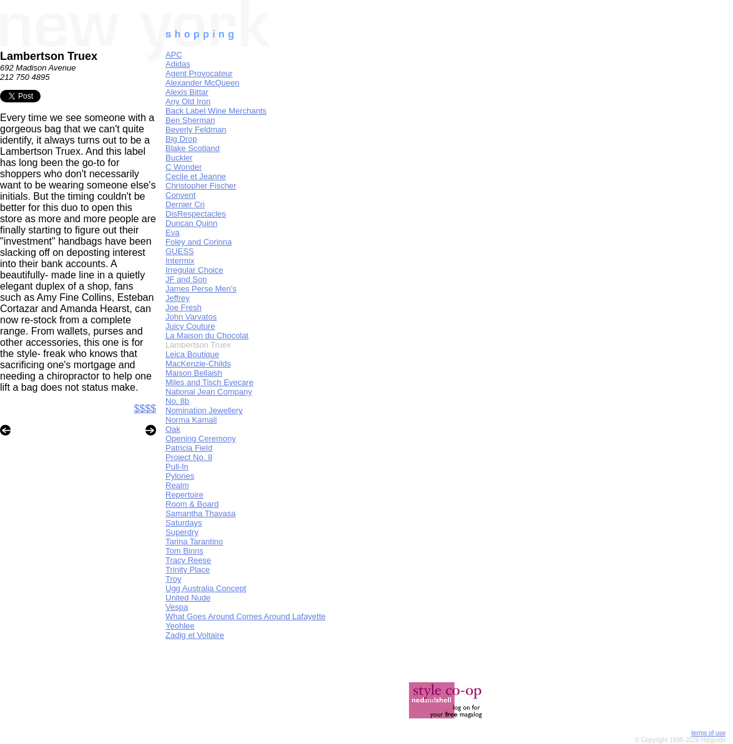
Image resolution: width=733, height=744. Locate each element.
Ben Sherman (190, 120)
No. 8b (177, 401)
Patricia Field (188, 448)
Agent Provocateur (199, 73)
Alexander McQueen (202, 82)
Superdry (182, 532)
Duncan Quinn (191, 223)
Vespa (176, 607)
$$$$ (145, 408)
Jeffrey (177, 298)
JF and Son (186, 279)
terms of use (708, 733)
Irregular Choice (194, 270)
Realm (177, 485)
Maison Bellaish (193, 373)
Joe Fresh (183, 307)
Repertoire (184, 494)
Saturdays (183, 522)
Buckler (178, 157)
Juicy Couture (190, 326)
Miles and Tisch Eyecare (209, 382)
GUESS (179, 251)
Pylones (179, 476)
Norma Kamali (191, 419)
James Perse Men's (201, 288)
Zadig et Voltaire (194, 635)
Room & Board (192, 504)
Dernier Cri (185, 204)
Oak (172, 429)
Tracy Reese (188, 560)
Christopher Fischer (200, 185)
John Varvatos (191, 316)
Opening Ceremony (200, 438)
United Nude (187, 597)
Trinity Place (187, 569)
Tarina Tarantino (194, 541)
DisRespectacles (195, 213)
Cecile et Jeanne (195, 176)
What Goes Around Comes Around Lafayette (245, 616)
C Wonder (183, 167)
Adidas (177, 64)
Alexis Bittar (187, 92)
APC (173, 54)
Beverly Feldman (196, 129)
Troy (173, 579)
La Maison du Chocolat (206, 335)
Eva (172, 232)
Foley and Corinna (198, 242)
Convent (180, 195)
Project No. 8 (188, 457)
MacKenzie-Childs (198, 363)
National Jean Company (208, 391)
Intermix (179, 260)
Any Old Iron (187, 101)
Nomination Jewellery (204, 410)
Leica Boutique (192, 354)
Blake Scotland (192, 148)
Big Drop (181, 139)
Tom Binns (184, 551)
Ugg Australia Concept (205, 588)
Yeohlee (180, 625)
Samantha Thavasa (200, 513)
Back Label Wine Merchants (216, 110)
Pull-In (177, 466)
